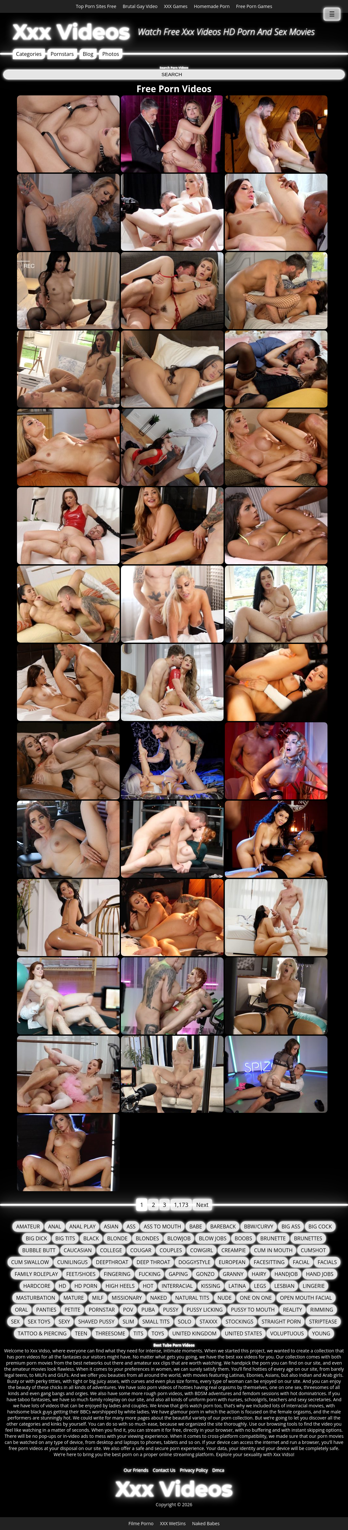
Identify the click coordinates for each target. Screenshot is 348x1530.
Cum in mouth (273, 1250)
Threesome (110, 1333)
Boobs (243, 1238)
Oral (21, 1309)
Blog (88, 53)
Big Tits (65, 1238)
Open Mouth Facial (306, 1297)
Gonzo (205, 1274)
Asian (111, 1226)
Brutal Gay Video (140, 6)
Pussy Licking (205, 1309)
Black (91, 1238)
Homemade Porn (212, 6)
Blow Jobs (212, 1238)
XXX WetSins (173, 1523)
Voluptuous (287, 1333)
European (232, 1262)
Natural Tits (192, 1297)
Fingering (117, 1274)
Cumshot (313, 1250)
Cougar (140, 1250)
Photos (110, 53)
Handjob (286, 1274)
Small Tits (156, 1321)
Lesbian (284, 1285)
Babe (195, 1226)
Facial (301, 1262)
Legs (260, 1285)
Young (321, 1333)
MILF (97, 1297)
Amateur (28, 1226)
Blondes (147, 1238)
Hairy (259, 1274)
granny (233, 1274)
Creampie (233, 1250)
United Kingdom (194, 1333)
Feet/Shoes (80, 1274)
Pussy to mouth (253, 1309)
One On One (256, 1297)
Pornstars (62, 53)
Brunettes (308, 1238)
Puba (148, 1309)
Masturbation (35, 1297)
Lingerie (314, 1285)
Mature (74, 1297)
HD (62, 1285)
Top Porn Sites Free (96, 6)
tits (138, 1333)
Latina (237, 1285)
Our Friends (136, 1470)
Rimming (321, 1309)
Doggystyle (194, 1262)
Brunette (273, 1238)
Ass (131, 1226)
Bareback (223, 1226)
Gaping (178, 1274)
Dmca (218, 1470)
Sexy (64, 1321)
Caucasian (78, 1250)
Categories (29, 53)
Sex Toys (39, 1321)
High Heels (120, 1285)
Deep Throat (153, 1262)
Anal (54, 1226)
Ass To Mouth (162, 1226)
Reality (292, 1309)
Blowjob (179, 1238)
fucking (149, 1274)
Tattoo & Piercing (42, 1333)
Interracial (177, 1285)
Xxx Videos (71, 31)
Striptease (323, 1321)
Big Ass (291, 1226)
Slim (128, 1321)
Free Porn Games (254, 6)
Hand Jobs (320, 1274)
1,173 (181, 1205)
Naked (158, 1297)
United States (243, 1333)
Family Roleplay (36, 1274)
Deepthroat (112, 1262)
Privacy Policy (194, 1470)
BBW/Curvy (258, 1226)
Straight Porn (281, 1321)
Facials (327, 1262)
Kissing (210, 1285)
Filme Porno (140, 1523)
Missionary (127, 1297)
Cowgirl (201, 1250)
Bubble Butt (38, 1250)
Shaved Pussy (96, 1321)
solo (184, 1321)
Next (202, 1205)
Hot (148, 1285)
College (111, 1250)
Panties (46, 1309)
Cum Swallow (30, 1262)
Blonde (117, 1238)
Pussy (170, 1309)
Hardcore (37, 1285)
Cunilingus (72, 1262)
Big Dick (36, 1238)
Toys (158, 1333)
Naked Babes (206, 1523)
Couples (170, 1250)
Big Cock (320, 1226)
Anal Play (82, 1226)
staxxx (208, 1321)
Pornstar (102, 1309)
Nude (224, 1297)
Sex (15, 1321)
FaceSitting (269, 1262)
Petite (72, 1309)
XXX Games (175, 6)
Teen (81, 1333)
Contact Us (164, 1470)
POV (128, 1309)
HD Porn (86, 1285)
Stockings (239, 1321)
